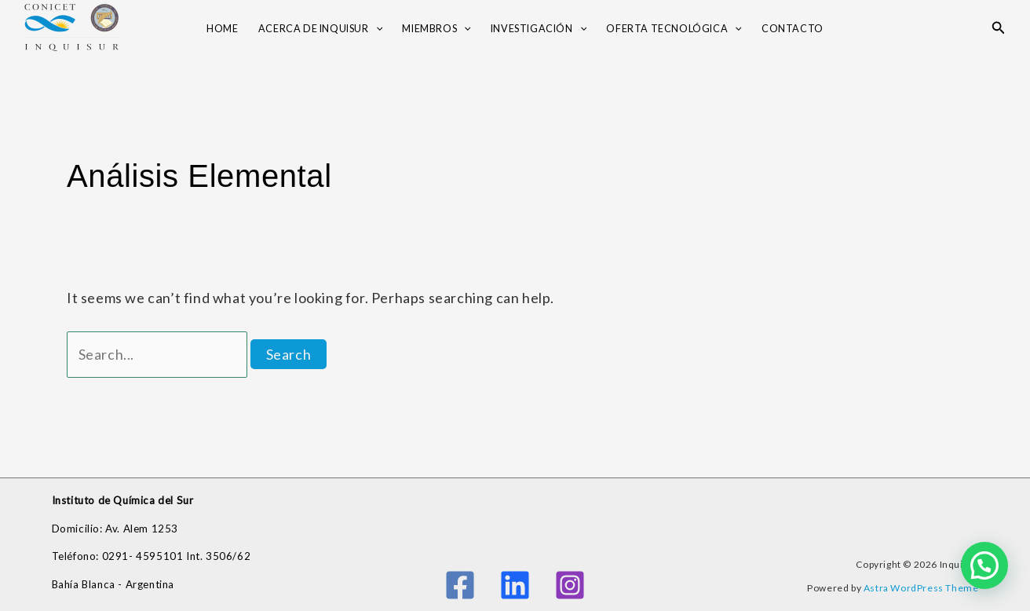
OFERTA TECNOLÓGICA (673, 29)
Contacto (793, 29)
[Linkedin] (515, 585)
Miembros (436, 29)
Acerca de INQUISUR (320, 29)
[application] (376, 29)
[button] (999, 28)
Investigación (538, 29)
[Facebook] (460, 585)
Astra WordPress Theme (921, 588)
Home (222, 29)
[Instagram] (570, 585)
